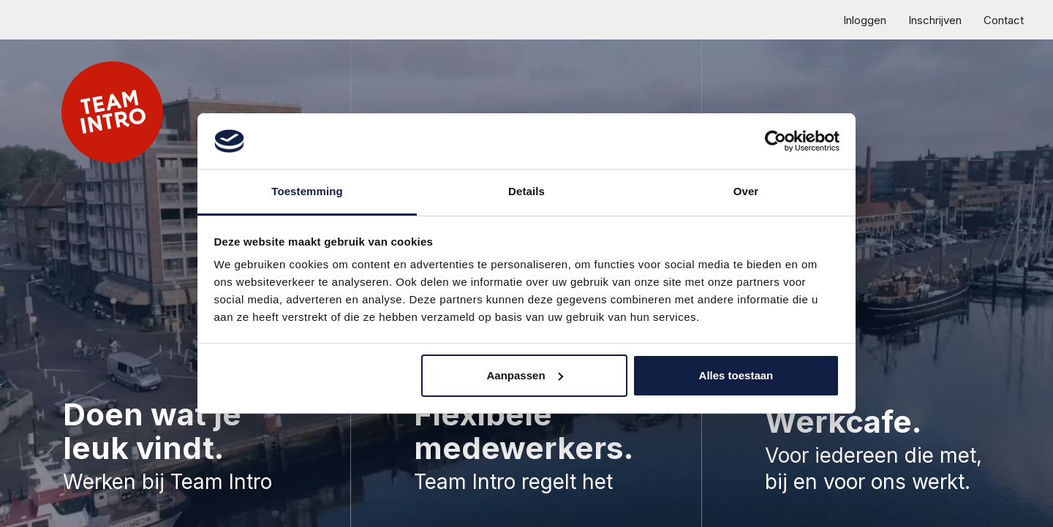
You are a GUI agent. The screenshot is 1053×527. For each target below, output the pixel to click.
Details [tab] (526, 191)
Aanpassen (525, 375)
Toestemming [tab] (307, 191)
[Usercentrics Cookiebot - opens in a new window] (775, 141)
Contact (1004, 20)
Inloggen (864, 20)
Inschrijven (935, 20)
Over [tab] (746, 191)
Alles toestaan (736, 375)
